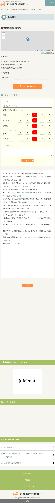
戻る (27, 285)
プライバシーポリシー (27, 486)
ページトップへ (27, 501)
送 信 (27, 161)
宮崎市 (39, 9)
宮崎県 (33, 9)
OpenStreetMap (44, 50)
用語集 (27, 480)
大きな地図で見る (47, 53)
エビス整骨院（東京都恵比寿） (12, 463)
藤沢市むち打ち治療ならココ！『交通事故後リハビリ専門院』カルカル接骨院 (23, 455)
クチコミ (6, 145)
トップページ (4, 9)
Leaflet (36, 50)
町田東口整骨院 (6, 447)
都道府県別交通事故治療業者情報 (19, 9)
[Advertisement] (27, 262)
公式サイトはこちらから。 (13, 243)
